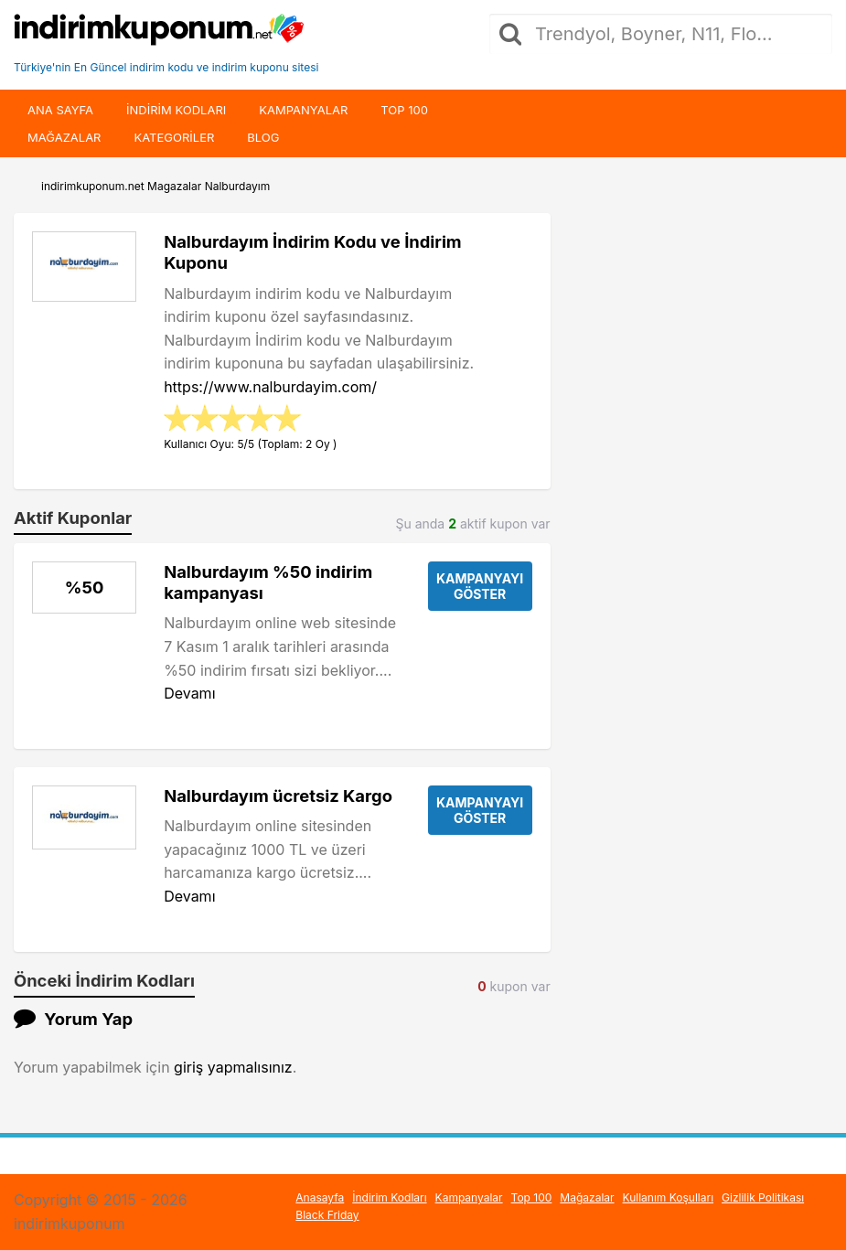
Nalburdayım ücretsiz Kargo (278, 795)
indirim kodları (176, 109)
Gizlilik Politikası (763, 1197)
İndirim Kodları (389, 1197)
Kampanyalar (303, 109)
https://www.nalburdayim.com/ (270, 387)
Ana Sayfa (60, 109)
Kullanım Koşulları (668, 1197)
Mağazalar (64, 137)
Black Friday (327, 1215)
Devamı (189, 693)
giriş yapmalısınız (233, 1067)
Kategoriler (174, 137)
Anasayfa (319, 1197)
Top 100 (404, 109)
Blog (263, 137)
